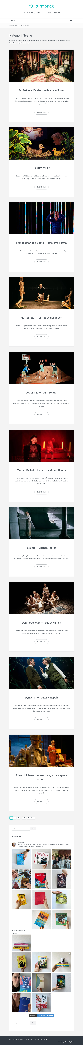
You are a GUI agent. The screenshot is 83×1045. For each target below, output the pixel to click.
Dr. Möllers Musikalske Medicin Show (41, 90)
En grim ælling (41, 167)
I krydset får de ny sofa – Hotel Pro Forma (41, 242)
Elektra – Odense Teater (41, 547)
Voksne (27, 25)
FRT (72, 1042)
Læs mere (41, 112)
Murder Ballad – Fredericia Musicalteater (41, 470)
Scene (17, 25)
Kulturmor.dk (41, 6)
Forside (11, 25)
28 (24, 818)
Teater (22, 25)
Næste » (31, 818)
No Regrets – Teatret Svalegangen (41, 317)
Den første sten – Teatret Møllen (41, 622)
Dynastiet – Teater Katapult (41, 697)
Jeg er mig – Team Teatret (41, 392)
